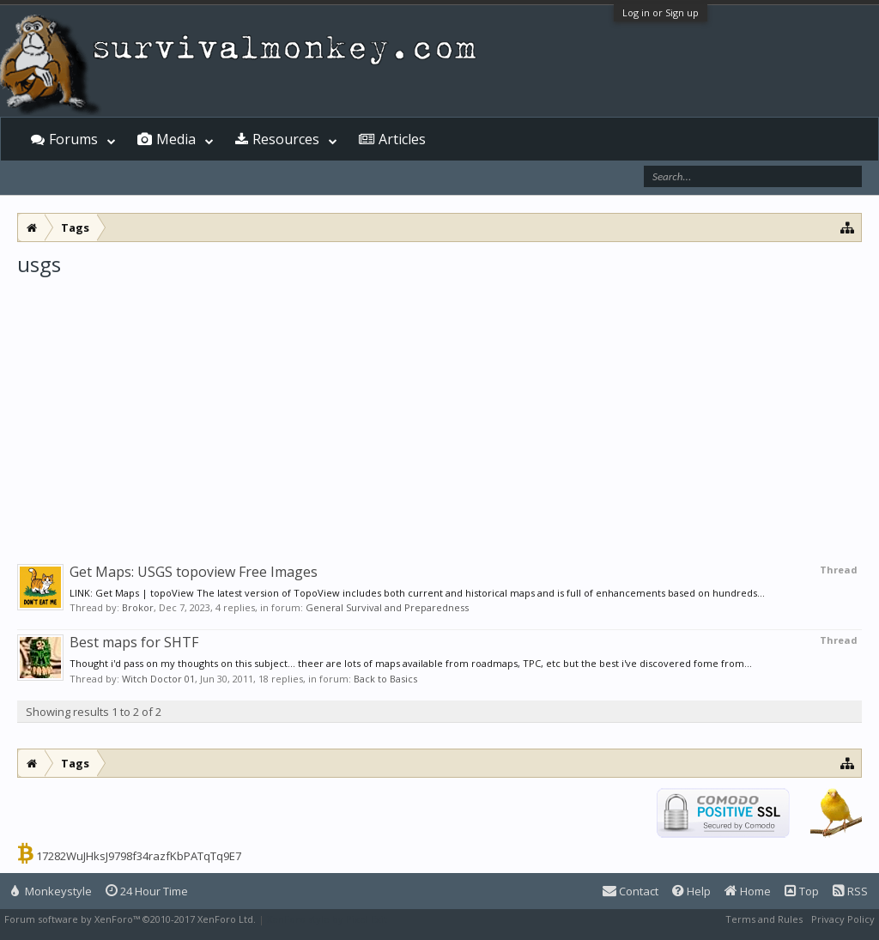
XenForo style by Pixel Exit (327, 919)
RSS (850, 891)
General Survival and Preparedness (387, 607)
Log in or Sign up (660, 12)
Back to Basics (385, 678)
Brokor (138, 607)
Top (802, 891)
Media (176, 139)
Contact (630, 891)
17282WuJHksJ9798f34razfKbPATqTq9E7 (138, 856)
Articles (402, 139)
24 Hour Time (147, 891)
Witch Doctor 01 (158, 678)
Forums (73, 139)
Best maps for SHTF (134, 642)
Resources (285, 139)
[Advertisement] (439, 407)
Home (747, 891)
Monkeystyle (51, 891)
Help (691, 891)
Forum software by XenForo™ (130, 919)
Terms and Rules (764, 919)
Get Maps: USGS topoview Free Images (194, 571)
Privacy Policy (843, 919)
